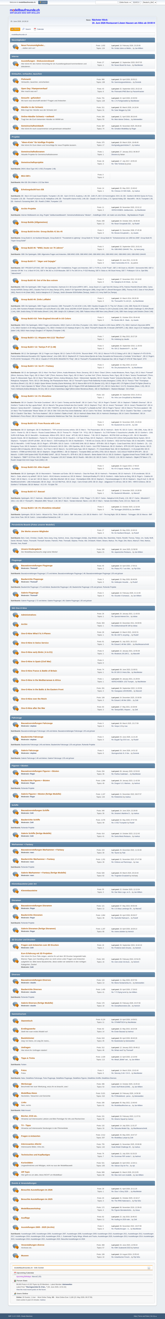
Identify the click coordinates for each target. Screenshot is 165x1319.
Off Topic (25, 1172)
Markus (111, 541)
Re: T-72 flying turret (118, 992)
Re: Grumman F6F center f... (121, 1156)
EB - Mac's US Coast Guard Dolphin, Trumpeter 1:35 (40, 196)
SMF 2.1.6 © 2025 (14, 1316)
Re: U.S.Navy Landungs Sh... (122, 909)
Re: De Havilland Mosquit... (121, 533)
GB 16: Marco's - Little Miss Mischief (50, 479)
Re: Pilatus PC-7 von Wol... (121, 569)
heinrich (131, 932)
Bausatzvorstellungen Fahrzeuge (37, 723)
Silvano (105, 541)
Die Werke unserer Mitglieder (35, 531)
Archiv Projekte (28, 209)
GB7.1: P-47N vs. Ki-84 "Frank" (100, 268)
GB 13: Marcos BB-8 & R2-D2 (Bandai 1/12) (88, 383)
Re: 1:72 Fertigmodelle (119, 101)
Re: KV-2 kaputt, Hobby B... (121, 469)
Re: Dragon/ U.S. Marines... (121, 783)
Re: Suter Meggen (118, 110)
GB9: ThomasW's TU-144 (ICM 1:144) (72, 306)
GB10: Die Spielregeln (29, 325)
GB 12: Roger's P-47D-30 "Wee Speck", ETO (130, 359)
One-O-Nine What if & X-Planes (36, 633)
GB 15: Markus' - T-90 (87, 435)
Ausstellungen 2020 (105, 1236)
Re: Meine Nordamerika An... (122, 983)
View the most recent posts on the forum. (31, 1290)
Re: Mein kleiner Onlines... (121, 119)
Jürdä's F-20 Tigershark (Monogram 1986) (80, 290)
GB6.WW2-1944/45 (139, 254)
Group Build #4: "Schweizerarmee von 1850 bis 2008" (120, 238)
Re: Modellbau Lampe (119, 1138)
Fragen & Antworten (30, 1136)
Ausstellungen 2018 (38, 1236)
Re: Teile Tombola (117, 164)
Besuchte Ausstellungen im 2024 (73, 1239)
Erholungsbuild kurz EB (32, 189)
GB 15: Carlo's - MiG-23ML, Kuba (134, 430)
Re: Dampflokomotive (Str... (121, 1006)
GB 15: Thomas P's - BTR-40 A (66, 454)
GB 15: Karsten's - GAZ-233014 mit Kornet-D (41, 446)
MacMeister (138, 65)
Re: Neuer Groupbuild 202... (121, 224)
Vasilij (146, 538)
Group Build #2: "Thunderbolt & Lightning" (65, 238)
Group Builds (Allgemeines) (34, 222)
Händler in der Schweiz (32, 107)
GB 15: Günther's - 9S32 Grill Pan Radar (116, 441)
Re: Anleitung (116, 339)
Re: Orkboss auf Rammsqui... (122, 862)
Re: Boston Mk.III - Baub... (121, 320)
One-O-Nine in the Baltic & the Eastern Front (42, 689)
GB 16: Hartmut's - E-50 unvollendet (131, 474)
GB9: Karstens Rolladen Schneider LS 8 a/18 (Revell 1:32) (38, 309)
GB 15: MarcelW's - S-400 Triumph (23, 444)
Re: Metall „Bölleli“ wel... (120, 1060)
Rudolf (137, 224)
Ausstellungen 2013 (120, 1236)
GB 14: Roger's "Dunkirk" (107, 402)
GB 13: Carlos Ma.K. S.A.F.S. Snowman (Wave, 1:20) (124, 386)
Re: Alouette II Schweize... (121, 596)
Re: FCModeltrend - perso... (121, 1096)
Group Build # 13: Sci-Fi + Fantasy (37, 366)
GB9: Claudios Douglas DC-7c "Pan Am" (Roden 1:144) (107, 306)
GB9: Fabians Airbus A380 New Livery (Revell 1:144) (99, 311)
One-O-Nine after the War (33, 708)
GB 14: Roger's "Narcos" (112, 408)
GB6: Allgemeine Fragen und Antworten (51, 254)
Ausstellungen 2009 (89, 1234)
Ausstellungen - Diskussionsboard (37, 61)
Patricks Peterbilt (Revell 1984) (135, 287)
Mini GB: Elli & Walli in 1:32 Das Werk (35, 182)
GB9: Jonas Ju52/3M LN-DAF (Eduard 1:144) (77, 309)
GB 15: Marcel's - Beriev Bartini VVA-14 (93, 454)
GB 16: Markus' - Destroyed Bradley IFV (84, 476)
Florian (80, 541)
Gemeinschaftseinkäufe (32, 126)
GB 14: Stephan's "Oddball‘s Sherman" (132, 402)
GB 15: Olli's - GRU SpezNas (69, 446)
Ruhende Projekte (109, 587)
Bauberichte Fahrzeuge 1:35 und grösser (66, 745)
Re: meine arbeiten (118, 932)
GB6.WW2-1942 (112, 254)
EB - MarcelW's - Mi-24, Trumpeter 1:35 (138, 199)
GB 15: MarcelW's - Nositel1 (142, 441)
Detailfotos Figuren (80, 1078)
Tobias (137, 538)
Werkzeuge (26, 1084)
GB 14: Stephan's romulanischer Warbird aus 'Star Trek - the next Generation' (60, 416)
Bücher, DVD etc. (29, 1116)
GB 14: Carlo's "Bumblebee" (129, 413)
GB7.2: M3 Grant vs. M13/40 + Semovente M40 (130, 268)
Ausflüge (25, 1218)
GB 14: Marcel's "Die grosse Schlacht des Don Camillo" (63, 405)
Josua (137, 1210)
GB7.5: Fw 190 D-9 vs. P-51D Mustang (80, 271)
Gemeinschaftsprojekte (32, 162)
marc (32, 852)
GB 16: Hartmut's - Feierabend (106, 474)
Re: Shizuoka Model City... (121, 1128)
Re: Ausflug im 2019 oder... (121, 1219)
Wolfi (151, 538)
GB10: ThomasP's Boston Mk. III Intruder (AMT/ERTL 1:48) (106, 328)
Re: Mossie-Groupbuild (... (121, 233)
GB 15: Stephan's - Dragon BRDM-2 (50, 452)
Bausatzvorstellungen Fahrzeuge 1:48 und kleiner (39, 731)
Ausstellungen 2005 (28, 1234)
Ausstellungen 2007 (59, 1234)
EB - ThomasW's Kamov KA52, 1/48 (72, 199)
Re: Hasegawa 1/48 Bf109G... (122, 691)
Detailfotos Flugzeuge (64, 1078)
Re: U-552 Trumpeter (119, 823)
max (135, 282)
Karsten (48, 541)
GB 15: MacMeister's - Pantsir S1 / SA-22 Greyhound (42, 438)
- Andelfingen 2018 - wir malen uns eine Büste (109, 215)
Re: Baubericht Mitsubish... (121, 493)
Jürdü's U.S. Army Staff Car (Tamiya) (103, 292)
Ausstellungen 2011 (120, 1234)
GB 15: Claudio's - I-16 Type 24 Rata (76, 438)
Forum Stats (20, 1281)
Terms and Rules (143, 1316)
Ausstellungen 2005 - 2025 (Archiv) (37, 1227)
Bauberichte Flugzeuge (32, 579)
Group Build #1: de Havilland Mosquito (35, 238)
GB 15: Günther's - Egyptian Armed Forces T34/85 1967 (129, 454)
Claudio (40, 538)
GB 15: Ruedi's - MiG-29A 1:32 (84, 457)
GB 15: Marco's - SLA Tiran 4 (41, 449)
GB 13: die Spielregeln (29, 373)
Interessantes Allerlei (31, 1144)
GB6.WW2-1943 (125, 254)
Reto (142, 541)
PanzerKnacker (138, 91)
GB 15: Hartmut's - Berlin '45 (111, 430)
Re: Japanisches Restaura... (121, 552)
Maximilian (111, 538)
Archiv (24, 624)
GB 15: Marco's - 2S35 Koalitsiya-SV (54, 441)
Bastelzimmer (27, 1038)
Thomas (131, 538)
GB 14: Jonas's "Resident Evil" (135, 405)
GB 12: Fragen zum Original (49, 353)
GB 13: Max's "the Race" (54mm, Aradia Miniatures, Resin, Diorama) (63, 373)
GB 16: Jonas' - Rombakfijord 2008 (77, 479)
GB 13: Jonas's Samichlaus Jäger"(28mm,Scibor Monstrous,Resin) (69, 389)
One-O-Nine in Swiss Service (35, 643)
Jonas (67, 538)
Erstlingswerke (28, 1029)
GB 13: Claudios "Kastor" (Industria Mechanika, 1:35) (116, 378)
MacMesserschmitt (142, 644)
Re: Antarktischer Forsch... (121, 1257)
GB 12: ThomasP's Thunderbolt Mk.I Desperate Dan (94, 359)
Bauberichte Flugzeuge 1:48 (61, 587)
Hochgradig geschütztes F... (121, 145)
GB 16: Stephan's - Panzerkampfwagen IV (106, 479)
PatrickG (55, 541)
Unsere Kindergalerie (31, 549)
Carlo (27, 538)
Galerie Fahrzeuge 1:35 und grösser (61, 758)
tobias (135, 616)
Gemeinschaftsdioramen (33, 152)
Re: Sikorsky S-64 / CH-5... (121, 1073)
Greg (55, 538)
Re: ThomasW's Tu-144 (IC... (122, 301)
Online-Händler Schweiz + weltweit (37, 116)
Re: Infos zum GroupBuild (120, 398)
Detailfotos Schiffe (94, 1078)
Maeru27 (136, 541)
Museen (25, 1255)
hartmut (137, 783)
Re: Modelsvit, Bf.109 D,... (120, 654)
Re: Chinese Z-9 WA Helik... (121, 191)
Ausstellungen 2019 (53, 1236)
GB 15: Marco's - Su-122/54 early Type (67, 449)
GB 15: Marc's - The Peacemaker (88, 430)
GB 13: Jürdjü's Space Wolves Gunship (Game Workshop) (50, 383)
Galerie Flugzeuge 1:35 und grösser (79, 601)
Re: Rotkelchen (117, 797)
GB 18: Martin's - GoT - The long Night (101, 514)
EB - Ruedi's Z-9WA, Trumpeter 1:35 (48, 201)
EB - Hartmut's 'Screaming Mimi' (22, 201)
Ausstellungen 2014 (135, 1236)
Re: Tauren (115, 853)
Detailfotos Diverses (109, 1078)
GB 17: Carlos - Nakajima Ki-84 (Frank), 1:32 (111, 498)
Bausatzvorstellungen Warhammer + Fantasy (42, 850)
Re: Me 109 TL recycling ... (121, 635)
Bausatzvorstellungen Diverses (36, 980)
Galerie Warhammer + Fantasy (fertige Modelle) (43, 873)
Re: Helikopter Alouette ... (120, 582)
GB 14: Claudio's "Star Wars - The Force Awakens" (29, 413)
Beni (22, 538)
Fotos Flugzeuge (49, 1078)
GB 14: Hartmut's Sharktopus (107, 413)
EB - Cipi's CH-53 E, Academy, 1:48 (74, 196)
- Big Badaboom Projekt (135, 215)
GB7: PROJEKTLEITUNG (30, 268)
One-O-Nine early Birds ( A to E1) (36, 652)
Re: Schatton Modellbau (120, 129)
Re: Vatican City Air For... (120, 1166)
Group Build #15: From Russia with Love (40, 423)
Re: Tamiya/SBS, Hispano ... (121, 710)
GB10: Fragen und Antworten (49, 325)
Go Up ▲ (154, 1316)
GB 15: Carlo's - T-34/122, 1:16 (107, 457)
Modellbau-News (29, 1093)
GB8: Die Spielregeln (28, 287)
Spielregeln (25, 498)
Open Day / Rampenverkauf (34, 88)
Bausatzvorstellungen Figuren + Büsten (40, 771)
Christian (33, 538)
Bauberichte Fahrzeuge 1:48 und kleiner (35, 745)
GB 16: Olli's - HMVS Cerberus (134, 482)
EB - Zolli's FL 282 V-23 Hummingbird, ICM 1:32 (104, 196)
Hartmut (61, 538)
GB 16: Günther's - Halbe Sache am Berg (115, 476)
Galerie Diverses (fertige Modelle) (37, 1003)
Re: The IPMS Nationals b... (121, 1201)
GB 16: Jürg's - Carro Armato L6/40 (79, 482)
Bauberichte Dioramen (31, 915)
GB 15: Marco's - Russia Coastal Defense (41, 433)
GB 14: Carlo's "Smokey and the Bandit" (66, 402)
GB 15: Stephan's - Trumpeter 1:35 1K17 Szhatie (54, 457)
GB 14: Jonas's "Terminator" (113, 405)
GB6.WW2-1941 (99, 254)
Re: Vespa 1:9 (116, 726)
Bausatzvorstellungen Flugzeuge (36, 565)
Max (105, 538)
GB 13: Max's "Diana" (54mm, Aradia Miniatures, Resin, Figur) (112, 373)
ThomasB (66, 541)
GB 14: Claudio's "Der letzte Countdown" (36, 402)
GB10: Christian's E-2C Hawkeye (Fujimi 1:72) (67, 328)
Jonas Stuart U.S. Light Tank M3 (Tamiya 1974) (106, 287)
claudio (135, 233)
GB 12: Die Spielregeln (29, 353)
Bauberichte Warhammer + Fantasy (38, 859)
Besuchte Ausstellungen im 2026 (36, 1190)
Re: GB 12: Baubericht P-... (121, 349)
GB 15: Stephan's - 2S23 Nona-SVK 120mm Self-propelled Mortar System (117, 438)
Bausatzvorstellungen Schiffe (35, 810)
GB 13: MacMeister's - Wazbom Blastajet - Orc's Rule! (114, 389)
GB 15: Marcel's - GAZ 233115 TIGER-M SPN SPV (123, 452)
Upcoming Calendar (24, 1273)
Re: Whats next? (117, 1050)
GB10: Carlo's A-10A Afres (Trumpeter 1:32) (77, 325)
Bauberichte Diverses (31, 989)
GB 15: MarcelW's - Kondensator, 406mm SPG (42, 435)
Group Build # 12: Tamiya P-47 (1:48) (38, 347)
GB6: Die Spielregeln (28, 254)
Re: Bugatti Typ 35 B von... (121, 740)
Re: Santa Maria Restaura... (121, 836)
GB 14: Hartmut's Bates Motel (85, 413)
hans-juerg (140, 249)
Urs (142, 538)
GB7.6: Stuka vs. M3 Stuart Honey (108, 271)
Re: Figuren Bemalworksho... (122, 1210)
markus (137, 145)
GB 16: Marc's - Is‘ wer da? (26, 479)
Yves (19, 543)
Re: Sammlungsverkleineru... (122, 82)
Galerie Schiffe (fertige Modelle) (36, 833)
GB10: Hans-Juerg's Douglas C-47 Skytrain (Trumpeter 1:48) (43, 331)
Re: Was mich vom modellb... (122, 1175)
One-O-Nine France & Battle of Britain (39, 671)
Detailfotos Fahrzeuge (34, 1078)
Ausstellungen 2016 (22, 1236)
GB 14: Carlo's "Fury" (89, 402)
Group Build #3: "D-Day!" (91, 238)
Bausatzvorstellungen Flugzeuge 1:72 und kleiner (39, 573)
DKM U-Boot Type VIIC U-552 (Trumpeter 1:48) (38, 169)
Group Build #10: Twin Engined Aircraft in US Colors (46, 318)
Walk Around (25, 1110)
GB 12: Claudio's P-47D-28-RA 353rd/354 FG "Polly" (55, 359)
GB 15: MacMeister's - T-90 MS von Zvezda (84, 441)
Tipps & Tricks (28, 1058)
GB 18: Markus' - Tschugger (126, 514)
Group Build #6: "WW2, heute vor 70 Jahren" (42, 248)
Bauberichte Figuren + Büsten (35, 780)
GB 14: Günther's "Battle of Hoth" (61, 413)
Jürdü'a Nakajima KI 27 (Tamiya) (47, 292)
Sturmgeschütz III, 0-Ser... (120, 753)
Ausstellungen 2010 (104, 1234)
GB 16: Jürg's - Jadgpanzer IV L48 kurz (107, 482)
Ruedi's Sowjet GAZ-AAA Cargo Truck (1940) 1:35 (29, 460)
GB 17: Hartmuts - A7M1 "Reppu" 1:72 (80, 498)
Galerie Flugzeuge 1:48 (56, 601)
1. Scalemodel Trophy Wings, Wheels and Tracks (79, 1236)
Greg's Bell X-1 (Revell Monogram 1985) (111, 290)
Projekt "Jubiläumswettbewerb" (55, 215)
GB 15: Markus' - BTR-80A (94, 444)
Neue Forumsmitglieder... (33, 45)
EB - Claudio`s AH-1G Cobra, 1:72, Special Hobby (104, 199)
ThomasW (32, 541)
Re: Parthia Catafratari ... (120, 774)
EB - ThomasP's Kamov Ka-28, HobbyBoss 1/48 (40, 199)
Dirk (125, 541)
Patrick (118, 538)
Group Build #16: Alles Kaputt (35, 467)
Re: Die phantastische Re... (121, 368)
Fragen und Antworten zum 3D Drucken (40, 945)
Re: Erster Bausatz (118, 1032)
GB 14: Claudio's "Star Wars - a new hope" (136, 411)
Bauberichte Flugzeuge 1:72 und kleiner (35, 587)
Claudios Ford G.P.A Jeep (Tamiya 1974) (49, 290)
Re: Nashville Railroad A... (120, 918)
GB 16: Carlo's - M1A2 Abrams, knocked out (53, 476)
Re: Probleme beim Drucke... (122, 948)
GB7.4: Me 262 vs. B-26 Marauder (52, 271)
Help (135, 1316)
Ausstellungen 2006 (43, 1234)
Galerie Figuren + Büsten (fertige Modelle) (41, 794)
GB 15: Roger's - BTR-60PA (47, 444)
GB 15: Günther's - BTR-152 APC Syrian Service (128, 446)
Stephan (74, 541)
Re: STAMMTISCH (118, 1022)
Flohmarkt (26, 79)
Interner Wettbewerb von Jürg (32, 215)
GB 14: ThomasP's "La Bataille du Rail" (87, 408)
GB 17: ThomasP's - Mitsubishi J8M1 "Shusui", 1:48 (38, 501)
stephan (33, 726)
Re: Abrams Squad (118, 1119)
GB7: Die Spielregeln (48, 268)
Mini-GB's (25, 176)
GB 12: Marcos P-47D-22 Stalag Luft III (112, 353)
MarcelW (136, 654)
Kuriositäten (27, 1163)
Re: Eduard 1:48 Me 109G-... (122, 644)
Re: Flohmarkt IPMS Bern (120, 91)
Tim (116, 541)
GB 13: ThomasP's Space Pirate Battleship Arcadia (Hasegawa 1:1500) (95, 381)
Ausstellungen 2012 (135, 1234)
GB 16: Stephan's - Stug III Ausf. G (135, 479)
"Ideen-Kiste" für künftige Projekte (37, 142)
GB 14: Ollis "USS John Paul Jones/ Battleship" (65, 411)
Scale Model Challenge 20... (121, 1147)
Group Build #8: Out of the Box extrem (39, 280)
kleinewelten (137, 119)
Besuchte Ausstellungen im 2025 (36, 1199)
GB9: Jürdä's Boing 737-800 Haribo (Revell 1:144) (34, 311)
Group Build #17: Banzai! (33, 491)
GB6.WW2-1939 (73, 254)
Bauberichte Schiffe (30, 820)
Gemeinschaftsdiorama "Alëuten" (79, 215)
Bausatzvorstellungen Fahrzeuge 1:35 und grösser (76, 731)
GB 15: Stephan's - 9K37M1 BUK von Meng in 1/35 (114, 435)
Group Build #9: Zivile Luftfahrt (36, 299)
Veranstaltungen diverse (32, 1245)
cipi (133, 1166)
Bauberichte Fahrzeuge (32, 737)
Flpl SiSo (137, 569)
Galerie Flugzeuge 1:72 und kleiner (34, 601)
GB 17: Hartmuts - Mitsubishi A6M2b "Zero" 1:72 (48, 498)
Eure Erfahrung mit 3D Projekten (36, 953)
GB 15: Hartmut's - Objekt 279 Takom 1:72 (135, 457)
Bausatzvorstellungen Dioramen (36, 906)
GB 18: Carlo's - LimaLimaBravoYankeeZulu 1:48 (42, 517)
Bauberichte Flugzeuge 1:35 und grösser (87, 587)
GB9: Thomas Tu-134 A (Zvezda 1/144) (109, 309)
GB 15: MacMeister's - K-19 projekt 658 (129, 449)
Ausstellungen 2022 (53, 1239)
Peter (60, 541)
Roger (134, 129)
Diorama (114, 154)
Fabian (25, 541)
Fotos (24, 1070)
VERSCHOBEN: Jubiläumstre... (123, 210)
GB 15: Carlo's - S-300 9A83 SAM (71, 444)
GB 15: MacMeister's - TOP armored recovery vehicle (55, 430)
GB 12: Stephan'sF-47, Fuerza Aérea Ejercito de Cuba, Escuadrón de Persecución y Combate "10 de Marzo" (102, 356)
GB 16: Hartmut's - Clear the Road (81, 474)
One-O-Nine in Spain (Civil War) (36, 661)
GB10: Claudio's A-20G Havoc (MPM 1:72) (108, 325)
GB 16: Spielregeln (28, 474)
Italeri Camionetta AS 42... (120, 263)
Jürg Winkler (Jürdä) (95, 538)
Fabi (123, 853)
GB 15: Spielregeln (28, 430)
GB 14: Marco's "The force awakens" (135, 408)
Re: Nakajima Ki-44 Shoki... (121, 282)
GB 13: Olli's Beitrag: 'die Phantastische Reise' (51, 381)
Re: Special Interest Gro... (120, 616)
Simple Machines (26, 1316)
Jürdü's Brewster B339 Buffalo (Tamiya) (74, 292)
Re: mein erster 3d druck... (121, 962)
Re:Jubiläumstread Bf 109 (120, 626)
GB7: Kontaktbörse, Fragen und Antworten (72, 268)
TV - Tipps (26, 1125)
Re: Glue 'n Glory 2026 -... (120, 1191)
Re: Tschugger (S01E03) (120, 510)
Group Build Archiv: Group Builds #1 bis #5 (41, 231)
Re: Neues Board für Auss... (121, 65)
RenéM (125, 538)
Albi (85, 541)
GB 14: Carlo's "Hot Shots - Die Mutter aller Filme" (101, 411)
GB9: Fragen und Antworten (47, 306)
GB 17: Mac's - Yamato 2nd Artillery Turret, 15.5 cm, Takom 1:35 (116, 501)
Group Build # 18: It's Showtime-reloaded (40, 508)
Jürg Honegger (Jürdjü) (78, 538)
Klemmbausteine (29, 890)
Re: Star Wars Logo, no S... (121, 892)
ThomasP (40, 541)
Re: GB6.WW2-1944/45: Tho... (122, 249)
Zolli (128, 110)
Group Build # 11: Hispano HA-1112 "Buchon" (43, 338)
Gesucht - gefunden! (31, 98)
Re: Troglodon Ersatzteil (120, 876)
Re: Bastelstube (117, 1041)
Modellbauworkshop (31, 1208)
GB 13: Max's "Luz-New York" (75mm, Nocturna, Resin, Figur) (96, 375)
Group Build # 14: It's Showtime (36, 396)
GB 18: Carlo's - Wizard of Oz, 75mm (43, 514)
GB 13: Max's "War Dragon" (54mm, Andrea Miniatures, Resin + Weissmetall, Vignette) (64, 378)
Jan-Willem (139, 48)
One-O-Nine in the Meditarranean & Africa (41, 680)
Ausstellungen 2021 (38, 1239)
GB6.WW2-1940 (86, 254)
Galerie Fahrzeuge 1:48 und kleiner (34, 758)
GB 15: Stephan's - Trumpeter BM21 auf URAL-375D (84, 452)
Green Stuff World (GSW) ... (121, 1087)
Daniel (13, 541)
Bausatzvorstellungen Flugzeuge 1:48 (72, 573)
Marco (130, 541)
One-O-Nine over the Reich (34, 699)
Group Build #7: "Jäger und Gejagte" (38, 261)
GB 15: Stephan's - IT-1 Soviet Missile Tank (98, 449)
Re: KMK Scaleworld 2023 (121, 1248)
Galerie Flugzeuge (29, 593)
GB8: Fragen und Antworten (47, 287)
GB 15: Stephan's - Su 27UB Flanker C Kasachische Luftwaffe (111, 433)
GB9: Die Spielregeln (28, 306)
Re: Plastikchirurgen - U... (120, 1229)
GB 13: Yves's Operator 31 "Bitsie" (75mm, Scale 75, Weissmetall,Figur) (41, 386)
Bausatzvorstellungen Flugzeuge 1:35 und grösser (104, 573)
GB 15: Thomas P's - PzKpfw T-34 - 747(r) (72, 433)
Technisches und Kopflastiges (35, 1155)
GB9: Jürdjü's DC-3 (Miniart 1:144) (66, 311)
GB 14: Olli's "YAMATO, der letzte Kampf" (57, 408)
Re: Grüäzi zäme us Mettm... (121, 48)
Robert (98, 541)
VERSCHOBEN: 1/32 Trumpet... (123, 682)
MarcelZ (137, 493)
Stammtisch (26, 1021)
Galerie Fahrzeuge (30, 750)
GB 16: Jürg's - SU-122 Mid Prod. (53, 482)
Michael (19, 541)
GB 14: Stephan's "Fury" (93, 405)
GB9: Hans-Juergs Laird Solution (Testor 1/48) (136, 311)
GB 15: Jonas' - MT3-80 (69, 435)
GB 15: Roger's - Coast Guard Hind (117, 444)
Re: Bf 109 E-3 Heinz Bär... (121, 672)
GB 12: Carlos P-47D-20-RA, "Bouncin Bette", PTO (78, 353)
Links (23, 1102)
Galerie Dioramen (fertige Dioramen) (38, 928)
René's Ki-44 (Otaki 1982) (25, 292)
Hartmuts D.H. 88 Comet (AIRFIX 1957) (73, 287)
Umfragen (25, 1047)
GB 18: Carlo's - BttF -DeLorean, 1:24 (72, 514)
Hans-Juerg (48, 538)
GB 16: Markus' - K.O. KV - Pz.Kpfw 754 (42, 485)
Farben (23, 1065)
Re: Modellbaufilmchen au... (121, 1105)
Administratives (28, 615)
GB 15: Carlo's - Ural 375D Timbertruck (95, 446)
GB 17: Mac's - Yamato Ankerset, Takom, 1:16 (75, 501)
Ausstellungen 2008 (74, 1234)
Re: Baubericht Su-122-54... (121, 425)
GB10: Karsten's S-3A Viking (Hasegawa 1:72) (32, 328)
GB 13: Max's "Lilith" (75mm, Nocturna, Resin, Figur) (54, 375)
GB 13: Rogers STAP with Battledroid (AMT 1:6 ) (86, 386)
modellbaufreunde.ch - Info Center (29, 1268)
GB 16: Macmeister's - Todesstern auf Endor (52, 474)
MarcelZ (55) (36, 1277)
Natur (23, 1078)
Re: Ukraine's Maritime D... (121, 813)
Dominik (138, 82)
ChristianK (91, 541)
